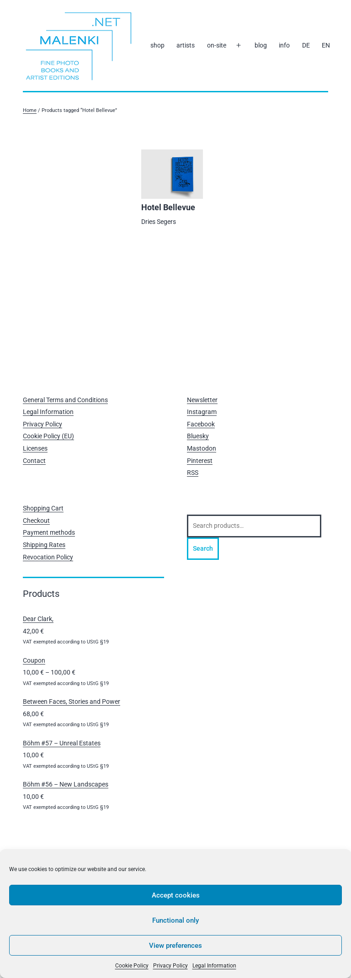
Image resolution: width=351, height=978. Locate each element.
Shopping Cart (43, 508)
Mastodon (201, 448)
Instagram (202, 411)
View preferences (175, 945)
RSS (192, 472)
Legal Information (214, 965)
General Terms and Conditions (65, 400)
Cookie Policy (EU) (48, 436)
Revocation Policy (48, 557)
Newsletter (202, 400)
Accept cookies (176, 895)
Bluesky (198, 436)
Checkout (36, 520)
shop (157, 45)
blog (261, 45)
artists (185, 45)
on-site (216, 45)
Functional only (175, 920)
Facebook (201, 424)
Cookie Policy (132, 965)
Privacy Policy (170, 965)
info (284, 45)
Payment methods (49, 532)
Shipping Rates (44, 544)
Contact (34, 460)
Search (203, 548)
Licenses (35, 448)
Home (30, 110)
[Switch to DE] (305, 46)
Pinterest (200, 460)
